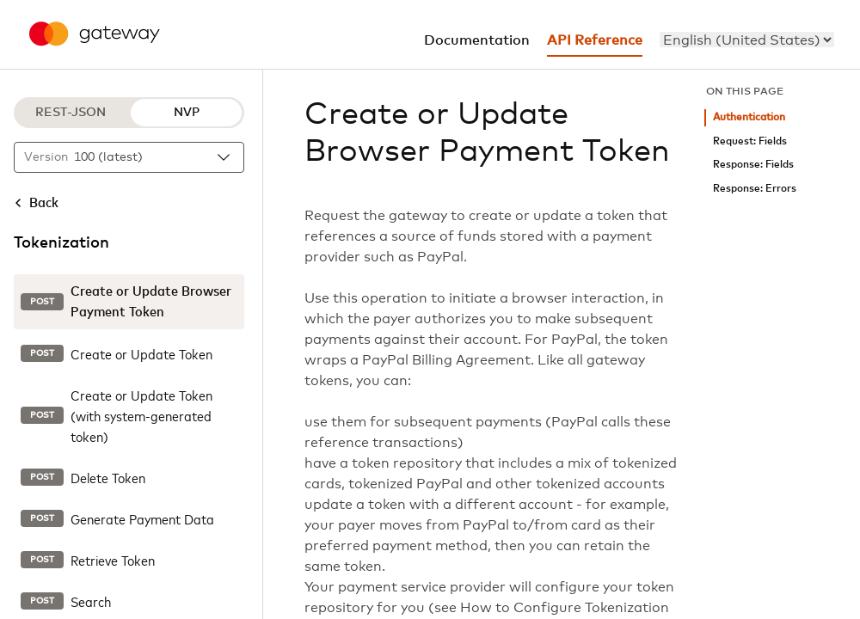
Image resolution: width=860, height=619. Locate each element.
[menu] (747, 39)
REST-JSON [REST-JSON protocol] (70, 113)
